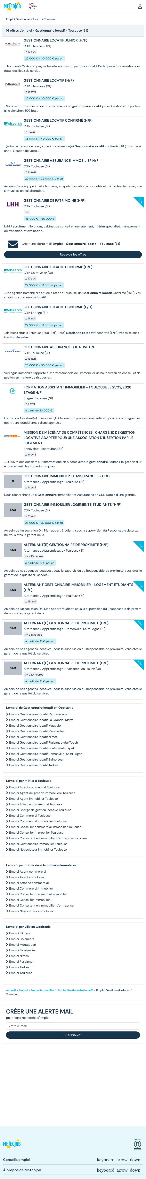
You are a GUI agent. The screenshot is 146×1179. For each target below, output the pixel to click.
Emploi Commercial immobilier (31, 888)
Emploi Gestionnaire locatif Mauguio (35, 725)
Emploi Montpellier (22, 950)
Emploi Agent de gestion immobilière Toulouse (42, 793)
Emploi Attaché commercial (29, 883)
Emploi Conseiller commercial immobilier (38, 894)
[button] (140, 6)
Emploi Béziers (19, 933)
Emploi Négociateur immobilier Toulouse (38, 849)
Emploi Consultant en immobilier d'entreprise (41, 905)
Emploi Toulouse (20, 973)
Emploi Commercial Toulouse (30, 816)
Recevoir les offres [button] (73, 254)
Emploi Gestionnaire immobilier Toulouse (38, 844)
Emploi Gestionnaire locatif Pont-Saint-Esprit (41, 748)
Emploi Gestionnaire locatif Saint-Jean (36, 759)
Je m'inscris (73, 1035)
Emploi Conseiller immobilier (29, 900)
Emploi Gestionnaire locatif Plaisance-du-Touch (43, 742)
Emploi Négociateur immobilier (31, 911)
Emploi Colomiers (21, 939)
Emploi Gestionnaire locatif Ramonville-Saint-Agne (45, 754)
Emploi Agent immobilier (26, 877)
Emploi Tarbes (19, 967)
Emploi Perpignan (21, 962)
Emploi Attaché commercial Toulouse (35, 804)
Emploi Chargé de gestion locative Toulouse (40, 810)
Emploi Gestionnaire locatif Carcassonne (38, 714)
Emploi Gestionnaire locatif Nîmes (33, 737)
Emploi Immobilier (42, 990)
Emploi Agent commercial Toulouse (34, 787)
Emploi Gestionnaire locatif (75, 990)
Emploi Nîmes (19, 956)
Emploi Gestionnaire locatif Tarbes (33, 765)
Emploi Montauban (22, 945)
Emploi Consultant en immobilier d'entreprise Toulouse (48, 838)
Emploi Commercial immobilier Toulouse (38, 821)
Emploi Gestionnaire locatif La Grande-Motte (41, 720)
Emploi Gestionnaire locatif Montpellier (37, 731)
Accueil (11, 990)
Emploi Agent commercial (27, 871)
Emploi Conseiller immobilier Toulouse (36, 833)
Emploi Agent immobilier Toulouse (33, 799)
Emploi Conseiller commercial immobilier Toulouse (45, 827)
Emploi (23, 990)
